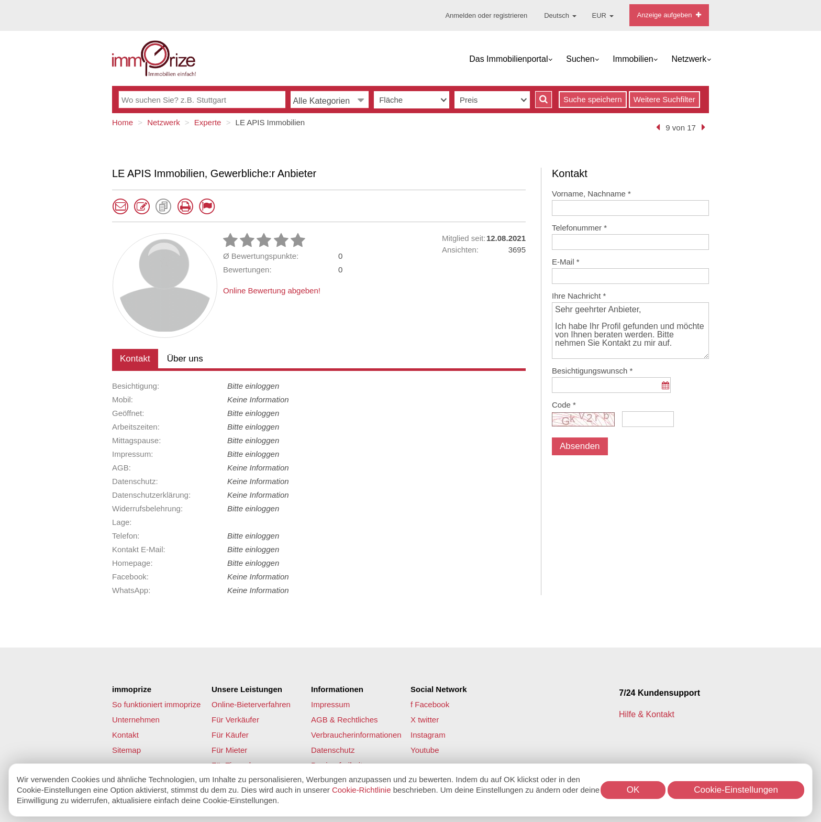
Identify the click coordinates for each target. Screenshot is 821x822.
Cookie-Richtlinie (361, 789)
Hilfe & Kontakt (647, 714)
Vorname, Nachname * (591, 194)
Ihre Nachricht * (579, 296)
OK (633, 790)
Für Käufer (230, 734)
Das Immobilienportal (508, 58)
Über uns (185, 359)
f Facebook (429, 704)
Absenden (580, 446)
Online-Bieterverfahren (251, 704)
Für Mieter (229, 750)
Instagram (428, 734)
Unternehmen (136, 719)
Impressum (330, 704)
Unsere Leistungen (247, 689)
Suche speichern (592, 99)
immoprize (131, 689)
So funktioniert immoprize (156, 704)
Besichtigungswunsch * (592, 371)
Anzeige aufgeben (669, 15)
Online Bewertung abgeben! (271, 290)
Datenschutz (332, 750)
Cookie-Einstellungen (736, 790)
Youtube (424, 750)
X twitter (424, 719)
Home (122, 122)
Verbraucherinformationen (356, 734)
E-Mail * (566, 262)
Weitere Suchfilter (664, 99)
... (665, 390)
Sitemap (126, 750)
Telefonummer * (579, 228)
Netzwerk (689, 58)
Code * (564, 405)
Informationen (337, 689)
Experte (207, 122)
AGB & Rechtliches (344, 719)
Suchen (580, 58)
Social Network (438, 689)
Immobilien (633, 58)
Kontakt (135, 359)
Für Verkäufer (235, 719)
